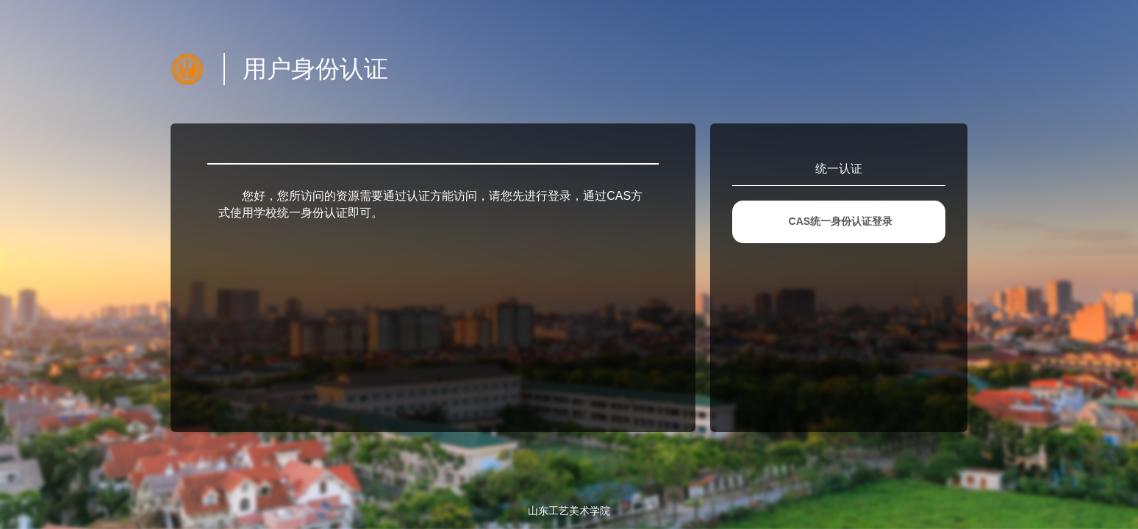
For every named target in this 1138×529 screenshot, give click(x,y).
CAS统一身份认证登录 (841, 221)
